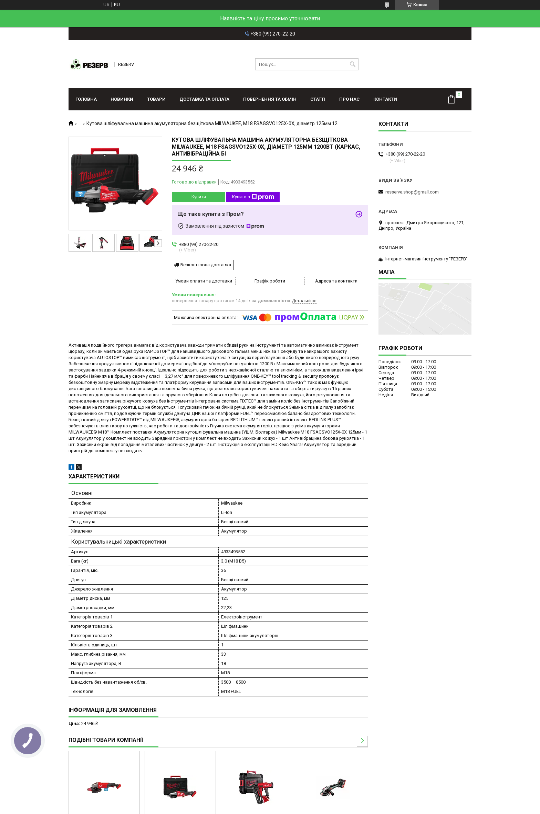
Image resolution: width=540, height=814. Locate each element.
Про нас (349, 99)
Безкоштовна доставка (205, 264)
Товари (156, 99)
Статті (317, 99)
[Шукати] (352, 64)
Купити (198, 196)
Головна (86, 99)
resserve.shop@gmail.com (412, 192)
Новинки (122, 99)
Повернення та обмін (270, 99)
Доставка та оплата (204, 99)
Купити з (253, 197)
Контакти (385, 99)
